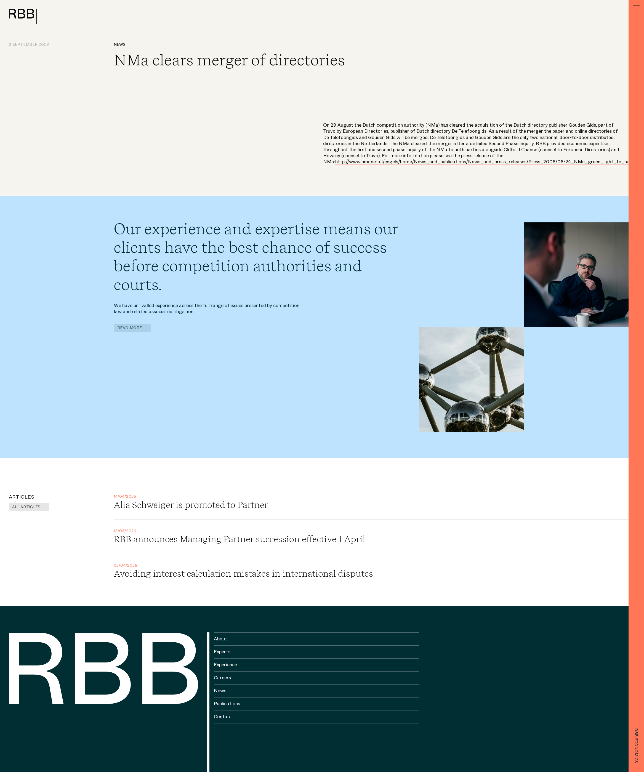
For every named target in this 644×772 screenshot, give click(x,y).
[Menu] (636, 7)
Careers (222, 677)
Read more (129, 328)
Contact (223, 716)
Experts (222, 651)
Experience (225, 664)
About (220, 638)
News (120, 44)
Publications (227, 703)
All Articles (26, 507)
